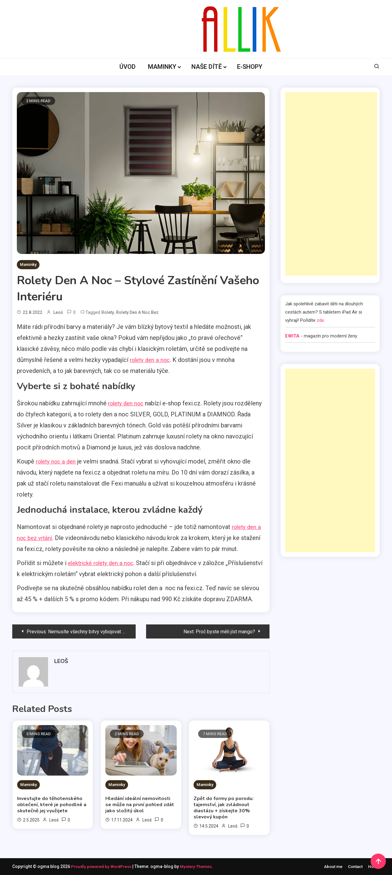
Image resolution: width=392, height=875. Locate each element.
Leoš (58, 312)
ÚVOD (127, 66)
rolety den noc (127, 403)
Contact (354, 866)
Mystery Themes (200, 866)
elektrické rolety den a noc (104, 563)
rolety (107, 312)
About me (331, 866)
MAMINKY (162, 66)
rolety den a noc (151, 359)
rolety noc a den (57, 461)
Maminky (28, 264)
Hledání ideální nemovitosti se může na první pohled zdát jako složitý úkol (139, 804)
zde (320, 320)
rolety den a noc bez (137, 312)
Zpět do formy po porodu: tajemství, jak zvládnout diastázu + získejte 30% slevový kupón (224, 807)
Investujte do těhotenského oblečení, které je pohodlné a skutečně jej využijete (51, 804)
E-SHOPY (249, 66)
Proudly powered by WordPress (103, 866)
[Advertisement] (331, 184)
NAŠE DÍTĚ (206, 66)
